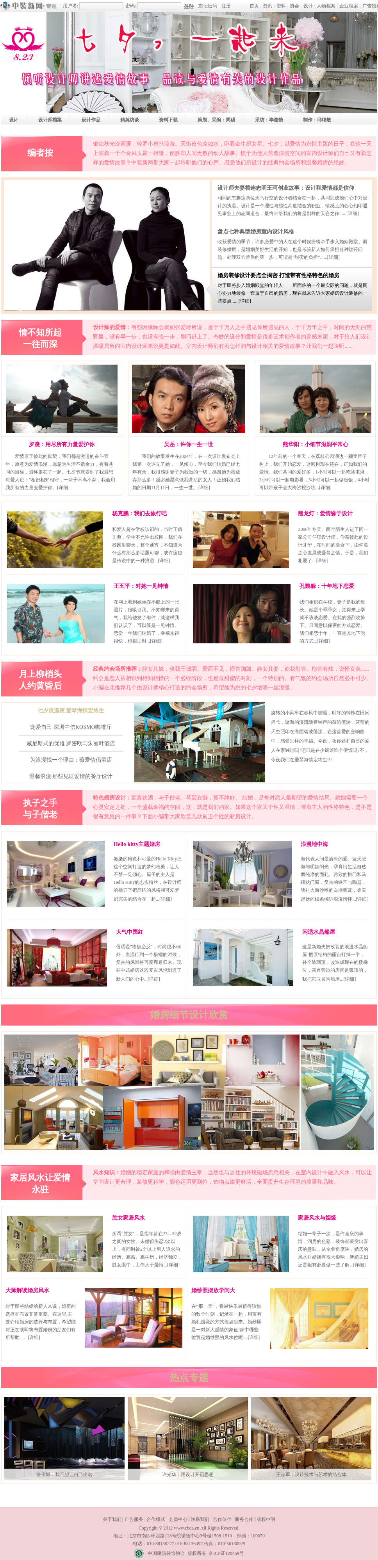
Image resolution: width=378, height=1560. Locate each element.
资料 (281, 6)
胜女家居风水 (128, 1218)
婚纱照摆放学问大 (213, 1290)
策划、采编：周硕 (216, 120)
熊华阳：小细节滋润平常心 (315, 444)
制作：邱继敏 (317, 120)
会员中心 (178, 1519)
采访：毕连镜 (269, 120)
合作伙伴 (222, 1519)
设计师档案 (50, 120)
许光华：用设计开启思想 (188, 1474)
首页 (254, 6)
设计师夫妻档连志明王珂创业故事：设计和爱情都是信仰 (286, 188)
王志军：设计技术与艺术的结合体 (311, 1474)
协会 (294, 6)
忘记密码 (207, 6)
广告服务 (134, 1519)
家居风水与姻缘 (317, 1218)
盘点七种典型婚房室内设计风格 (256, 232)
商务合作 (244, 1519)
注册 (226, 6)
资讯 (267, 6)
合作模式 (155, 1519)
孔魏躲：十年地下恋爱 (327, 586)
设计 (308, 6)
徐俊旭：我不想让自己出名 (64, 1474)
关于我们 (112, 1519)
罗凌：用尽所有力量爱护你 (61, 444)
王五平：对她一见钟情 (141, 586)
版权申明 (266, 1519)
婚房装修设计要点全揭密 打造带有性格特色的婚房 (278, 275)
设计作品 (91, 120)
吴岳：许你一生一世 (188, 444)
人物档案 (326, 6)
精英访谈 (129, 120)
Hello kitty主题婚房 (137, 844)
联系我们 (200, 1519)
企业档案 (348, 6)
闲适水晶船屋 (318, 932)
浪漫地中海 (314, 844)
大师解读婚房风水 (27, 1290)
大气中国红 (129, 932)
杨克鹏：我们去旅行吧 (139, 513)
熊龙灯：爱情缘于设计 (325, 513)
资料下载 (168, 120)
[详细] (352, 213)
